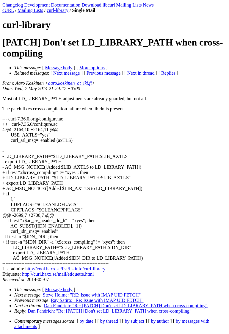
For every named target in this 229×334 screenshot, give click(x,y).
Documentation (66, 4)
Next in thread (141, 73)
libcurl (109, 4)
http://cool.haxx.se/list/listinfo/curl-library (65, 268)
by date (87, 321)
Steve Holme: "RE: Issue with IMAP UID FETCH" (92, 294)
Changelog (12, 4)
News (148, 4)
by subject (134, 321)
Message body (59, 67)
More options (92, 67)
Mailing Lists (129, 4)
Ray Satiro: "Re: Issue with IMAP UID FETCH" (97, 300)
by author (160, 321)
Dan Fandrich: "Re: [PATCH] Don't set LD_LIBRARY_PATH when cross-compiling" (126, 305)
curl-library (57, 10)
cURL (8, 10)
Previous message (103, 73)
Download (91, 4)
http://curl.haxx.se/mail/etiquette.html (58, 274)
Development (37, 4)
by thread (109, 321)
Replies (168, 73)
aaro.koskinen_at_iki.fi (70, 83)
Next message (66, 73)
